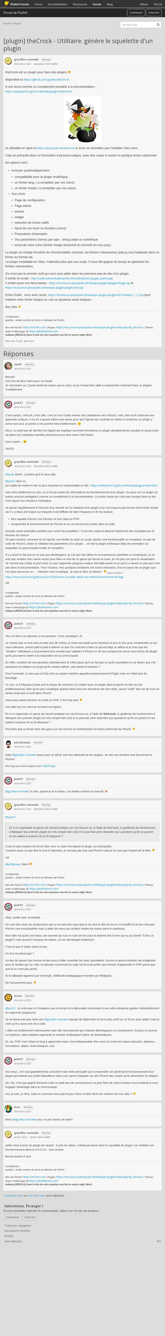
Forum (97, 4)
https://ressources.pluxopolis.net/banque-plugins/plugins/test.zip (44, 287)
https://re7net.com (34, 327)
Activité (8, 1236)
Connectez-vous (13, 1195)
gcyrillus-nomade (26, 59)
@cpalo (9, 474)
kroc (17, 1107)
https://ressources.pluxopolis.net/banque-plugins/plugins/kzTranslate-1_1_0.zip (96, 295)
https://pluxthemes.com (43, 331)
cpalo (18, 364)
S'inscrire (153, 12)
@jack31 (10, 481)
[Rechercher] (158, 24)
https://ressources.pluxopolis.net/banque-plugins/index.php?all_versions (99, 327)
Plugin (19, 341)
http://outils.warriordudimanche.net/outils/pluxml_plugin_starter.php (72, 278)
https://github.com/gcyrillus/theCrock (46, 79)
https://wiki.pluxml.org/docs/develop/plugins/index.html (38, 91)
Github (144, 4)
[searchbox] (141, 24)
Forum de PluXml (15, 13)
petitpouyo (22, 742)
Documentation (57, 4)
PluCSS (158, 4)
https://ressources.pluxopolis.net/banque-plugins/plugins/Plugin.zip (89, 283)
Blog (110, 4)
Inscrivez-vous (36, 1195)
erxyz (18, 996)
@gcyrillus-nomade (24, 755)
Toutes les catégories (17, 1225)
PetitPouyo (49, 766)
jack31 (18, 403)
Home (38, 4)
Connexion (136, 12)
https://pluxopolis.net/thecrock (56, 148)
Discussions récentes (17, 1230)
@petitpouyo (13, 864)
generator (29, 341)
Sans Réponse (82, 1241)
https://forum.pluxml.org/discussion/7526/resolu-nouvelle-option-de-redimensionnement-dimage (64, 577)
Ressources (80, 4)
